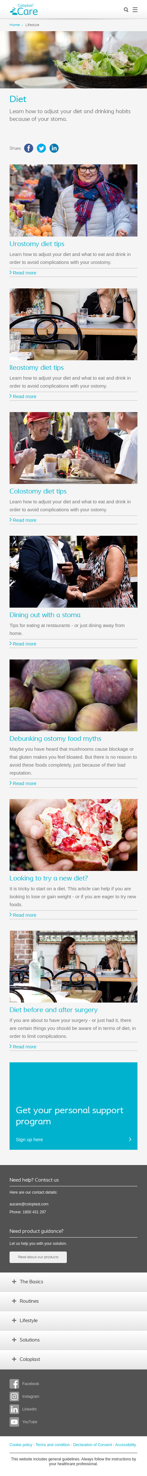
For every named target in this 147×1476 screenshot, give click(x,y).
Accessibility (125, 1445)
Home (15, 25)
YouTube (23, 1422)
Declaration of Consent (92, 1445)
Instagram (24, 1396)
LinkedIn (23, 1409)
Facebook (24, 1384)
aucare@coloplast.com (29, 1204)
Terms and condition (53, 1445)
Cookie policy (21, 1445)
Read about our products (38, 1257)
